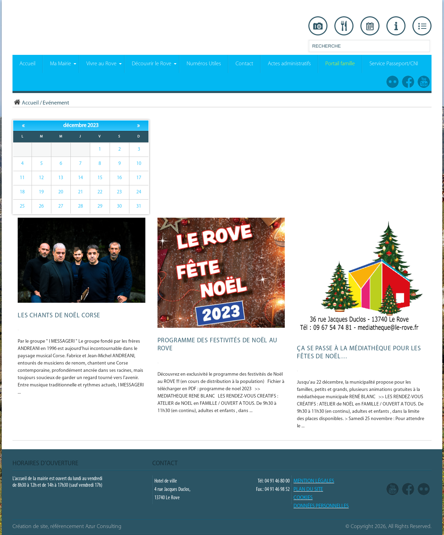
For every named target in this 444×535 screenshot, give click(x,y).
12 (41, 178)
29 (99, 206)
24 (138, 192)
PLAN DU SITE (308, 489)
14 (80, 178)
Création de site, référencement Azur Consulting (66, 526)
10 (138, 163)
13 (60, 178)
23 (119, 192)
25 (22, 206)
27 (60, 206)
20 (60, 192)
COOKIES (303, 498)
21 (80, 192)
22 (99, 192)
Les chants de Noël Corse (59, 315)
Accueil (25, 103)
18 (22, 192)
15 (99, 178)
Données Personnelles (321, 506)
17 (138, 178)
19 (41, 192)
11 (22, 178)
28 (80, 206)
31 (138, 206)
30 (119, 206)
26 (41, 206)
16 (119, 178)
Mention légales (313, 481)
